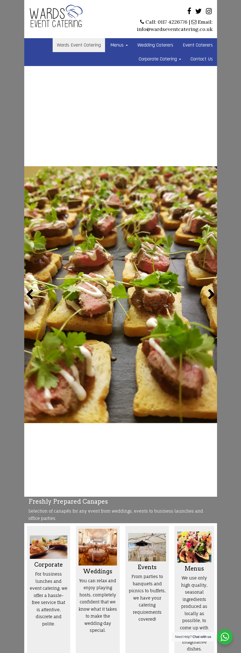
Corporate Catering (160, 59)
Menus (119, 45)
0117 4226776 (173, 22)
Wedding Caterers (155, 45)
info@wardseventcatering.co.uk (175, 29)
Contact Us (202, 59)
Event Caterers (198, 45)
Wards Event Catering (79, 45)
